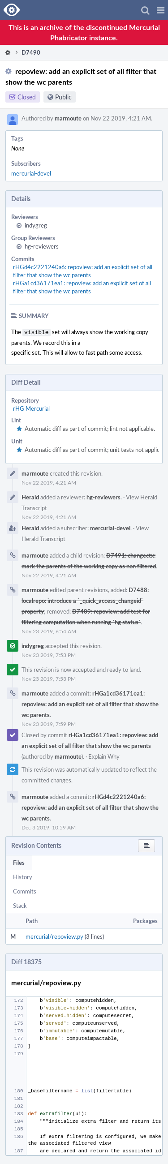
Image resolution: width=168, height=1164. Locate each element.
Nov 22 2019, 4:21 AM (49, 481)
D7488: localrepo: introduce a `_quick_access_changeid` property (85, 599)
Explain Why (104, 756)
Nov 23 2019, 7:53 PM (49, 653)
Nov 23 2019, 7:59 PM (49, 722)
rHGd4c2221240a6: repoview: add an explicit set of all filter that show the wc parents (82, 271)
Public (63, 97)
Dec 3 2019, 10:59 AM (49, 826)
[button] (160, 10)
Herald (30, 496)
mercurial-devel (31, 173)
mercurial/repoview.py (54, 936)
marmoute (68, 118)
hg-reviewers (42, 246)
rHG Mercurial (31, 408)
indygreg (36, 225)
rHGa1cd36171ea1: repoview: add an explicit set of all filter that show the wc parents (82, 287)
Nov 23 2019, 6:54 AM (49, 630)
